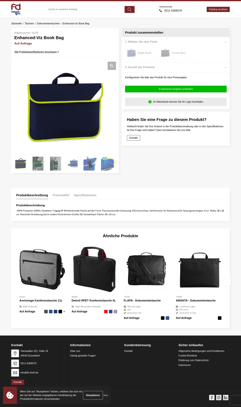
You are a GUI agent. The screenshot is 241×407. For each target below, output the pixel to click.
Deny (105, 395)
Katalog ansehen (218, 9)
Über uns (75, 351)
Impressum (184, 365)
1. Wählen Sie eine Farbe (141, 41)
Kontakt (133, 137)
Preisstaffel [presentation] (61, 195)
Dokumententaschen (48, 23)
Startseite (16, 23)
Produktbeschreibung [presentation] (32, 195)
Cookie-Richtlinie (187, 355)
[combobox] (85, 9)
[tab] (32, 196)
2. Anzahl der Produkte (140, 67)
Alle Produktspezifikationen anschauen (36, 52)
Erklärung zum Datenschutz (193, 360)
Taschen (29, 23)
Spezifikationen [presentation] (85, 195)
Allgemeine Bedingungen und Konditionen (201, 351)
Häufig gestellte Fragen (82, 355)
